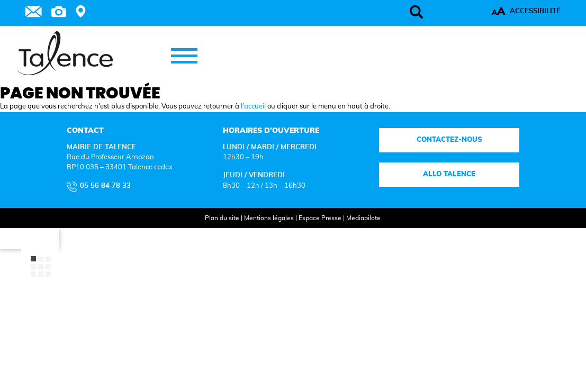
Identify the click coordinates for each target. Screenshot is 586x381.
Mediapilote (353, 288)
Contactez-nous (414, 209)
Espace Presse (310, 288)
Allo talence (414, 244)
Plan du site (212, 288)
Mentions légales (259, 288)
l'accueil (253, 177)
